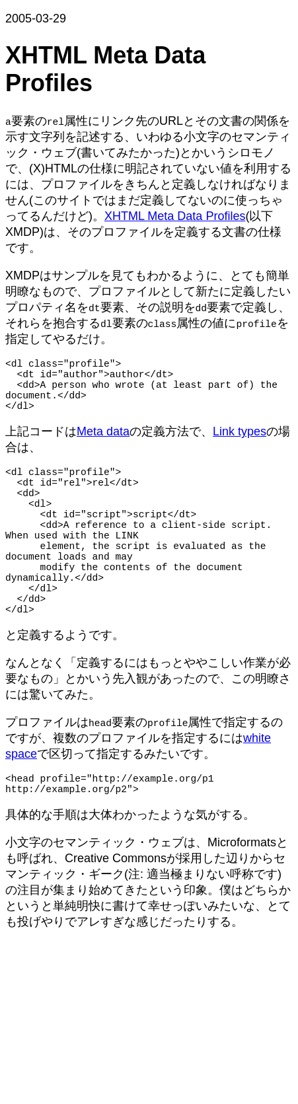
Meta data (103, 444)
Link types (239, 444)
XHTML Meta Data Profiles (174, 216)
